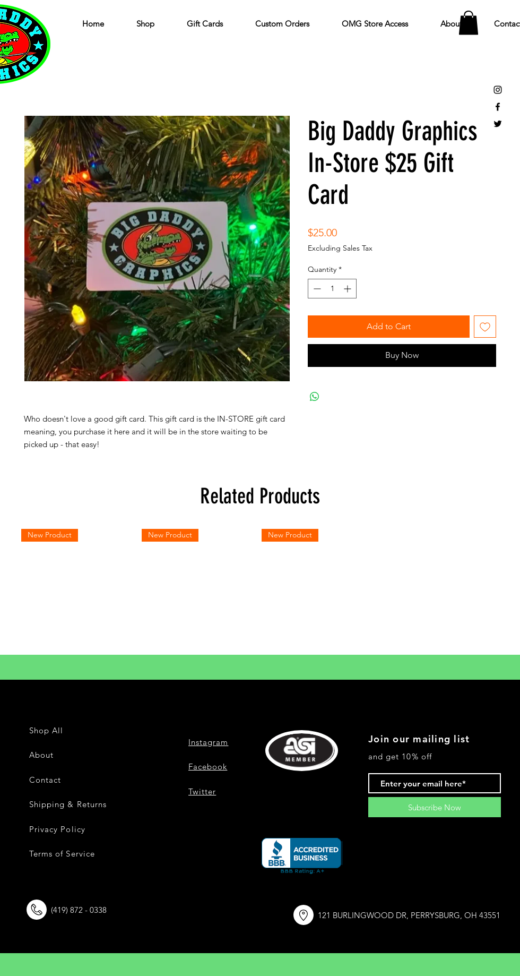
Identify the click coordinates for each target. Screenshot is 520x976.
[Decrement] (316, 288)
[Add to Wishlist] (485, 326)
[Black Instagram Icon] (497, 89)
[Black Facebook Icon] (497, 106)
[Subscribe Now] (434, 807)
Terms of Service (62, 854)
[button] (468, 23)
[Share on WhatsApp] (314, 396)
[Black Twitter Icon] (497, 123)
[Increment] (348, 288)
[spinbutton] (332, 288)
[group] (260, 587)
